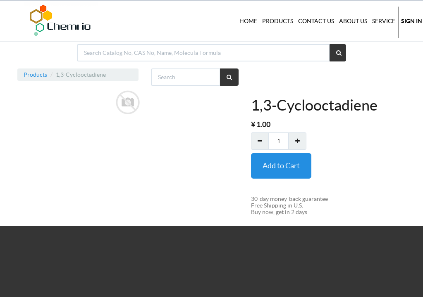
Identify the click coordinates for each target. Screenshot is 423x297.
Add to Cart (281, 165)
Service (383, 21)
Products (35, 74)
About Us (353, 21)
